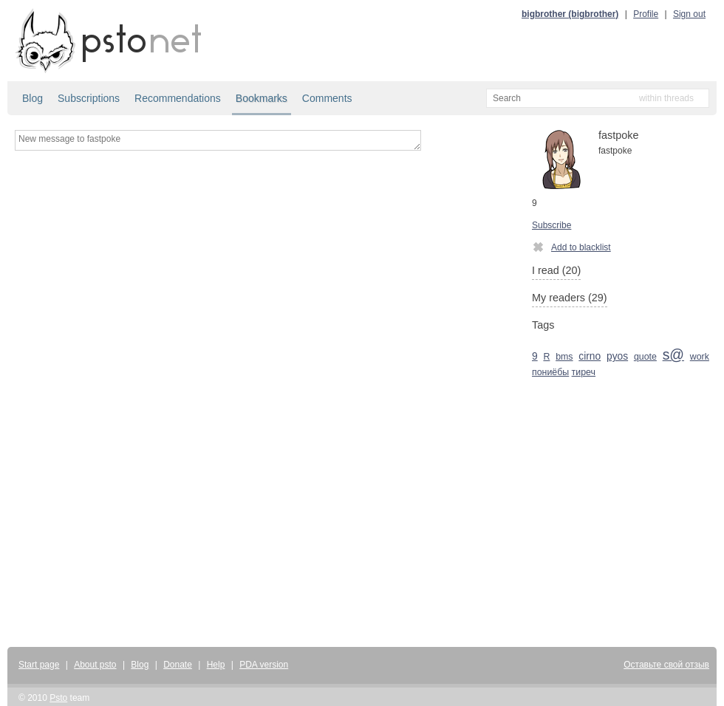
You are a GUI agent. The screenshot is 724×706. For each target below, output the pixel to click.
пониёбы (550, 372)
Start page (38, 664)
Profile (645, 14)
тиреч (583, 372)
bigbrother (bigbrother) (570, 14)
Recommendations (177, 98)
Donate (177, 664)
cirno (589, 356)
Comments (327, 98)
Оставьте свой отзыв (666, 664)
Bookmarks (261, 98)
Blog (32, 98)
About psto (95, 664)
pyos (617, 356)
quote (645, 357)
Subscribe (551, 225)
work (699, 357)
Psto (58, 698)
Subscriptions (89, 98)
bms (564, 357)
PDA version (263, 664)
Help (216, 664)
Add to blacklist (571, 247)
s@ (673, 354)
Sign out (689, 14)
